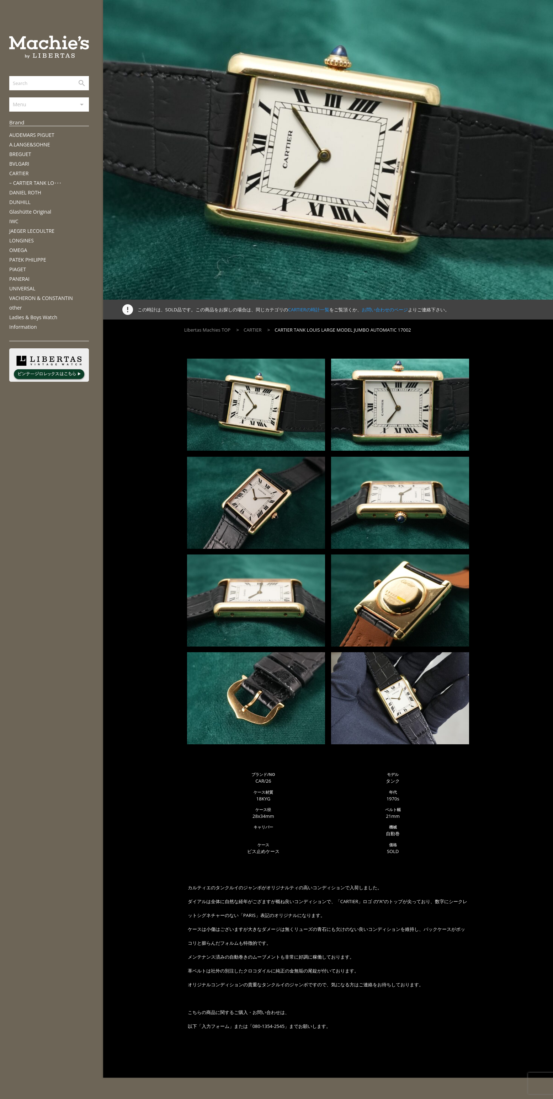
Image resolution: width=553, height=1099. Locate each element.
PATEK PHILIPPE (27, 259)
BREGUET (20, 154)
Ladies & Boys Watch (33, 317)
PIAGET (17, 269)
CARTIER (18, 173)
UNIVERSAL (22, 288)
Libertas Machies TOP (207, 330)
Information (23, 326)
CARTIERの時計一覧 (308, 309)
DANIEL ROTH (25, 192)
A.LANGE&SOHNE (29, 144)
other (15, 307)
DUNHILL (20, 202)
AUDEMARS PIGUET (31, 135)
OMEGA (18, 250)
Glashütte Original (30, 211)
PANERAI (19, 278)
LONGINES (21, 240)
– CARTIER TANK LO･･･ (35, 182)
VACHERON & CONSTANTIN (41, 298)
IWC (13, 221)
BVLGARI (19, 163)
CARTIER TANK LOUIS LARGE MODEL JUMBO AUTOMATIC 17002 (343, 330)
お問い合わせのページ (385, 309)
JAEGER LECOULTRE (31, 230)
